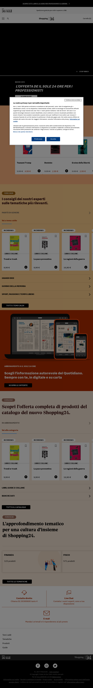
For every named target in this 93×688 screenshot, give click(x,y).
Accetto (53, 139)
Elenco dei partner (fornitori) (23, 132)
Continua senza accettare (73, 100)
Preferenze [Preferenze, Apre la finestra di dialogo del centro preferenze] (38, 139)
